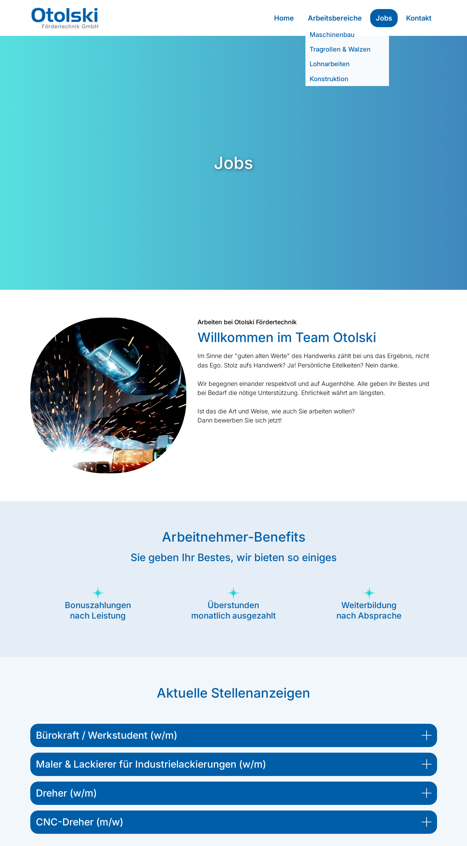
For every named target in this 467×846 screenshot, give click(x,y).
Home (284, 18)
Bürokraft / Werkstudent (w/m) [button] (106, 735)
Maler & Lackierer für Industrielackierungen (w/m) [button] (151, 764)
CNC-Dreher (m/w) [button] (79, 822)
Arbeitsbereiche (335, 18)
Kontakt (418, 18)
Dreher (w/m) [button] (66, 793)
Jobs (384, 18)
